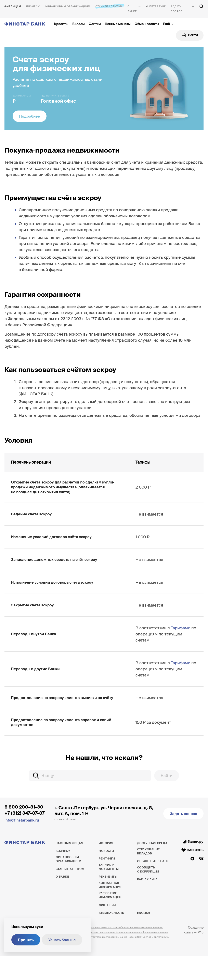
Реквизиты (108, 876)
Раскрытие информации (110, 895)
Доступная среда (152, 843)
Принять (26, 940)
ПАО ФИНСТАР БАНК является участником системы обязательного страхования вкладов (109, 927)
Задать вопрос (177, 9)
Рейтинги (107, 858)
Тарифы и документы (109, 867)
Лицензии (107, 905)
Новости (106, 851)
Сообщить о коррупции (148, 869)
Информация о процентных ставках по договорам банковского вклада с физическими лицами (112, 932)
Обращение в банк (153, 861)
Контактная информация (110, 885)
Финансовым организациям (68, 6)
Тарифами (180, 628)
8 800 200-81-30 (23, 807)
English (143, 913)
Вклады (78, 24)
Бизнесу (33, 6)
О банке (132, 9)
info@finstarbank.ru (21, 820)
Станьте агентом (109, 6)
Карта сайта (147, 879)
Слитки (95, 24)
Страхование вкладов (148, 851)
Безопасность (111, 913)
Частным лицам (12, 6)
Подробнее (29, 116)
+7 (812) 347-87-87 (24, 813)
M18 (200, 932)
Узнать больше (62, 940)
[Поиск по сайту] (201, 6)
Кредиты (61, 24)
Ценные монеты (118, 24)
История (106, 843)
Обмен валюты (147, 24)
